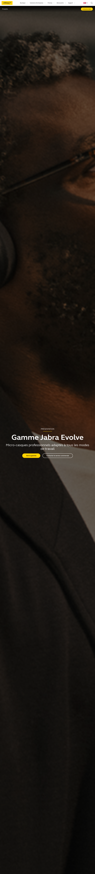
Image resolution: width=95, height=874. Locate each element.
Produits (5, 9)
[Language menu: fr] (85, 3)
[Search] (91, 3)
